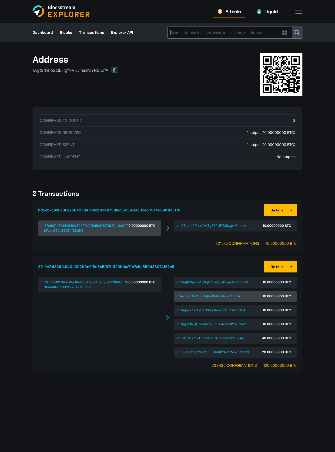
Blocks (66, 32)
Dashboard (43, 32)
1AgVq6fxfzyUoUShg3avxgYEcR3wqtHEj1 (212, 310)
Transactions (91, 32)
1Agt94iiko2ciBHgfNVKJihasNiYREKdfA (210, 296)
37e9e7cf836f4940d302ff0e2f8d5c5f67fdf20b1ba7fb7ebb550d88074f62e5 (106, 266)
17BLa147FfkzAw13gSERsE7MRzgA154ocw (213, 226)
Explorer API (122, 32)
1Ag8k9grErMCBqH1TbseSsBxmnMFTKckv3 (214, 282)
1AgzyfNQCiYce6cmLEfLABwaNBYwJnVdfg (214, 324)
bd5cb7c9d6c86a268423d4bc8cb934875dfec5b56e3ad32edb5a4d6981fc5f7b (109, 210)
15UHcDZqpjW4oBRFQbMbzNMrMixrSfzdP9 (214, 352)
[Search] (225, 32)
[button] (114, 70)
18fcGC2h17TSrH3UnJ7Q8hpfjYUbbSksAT (212, 338)
